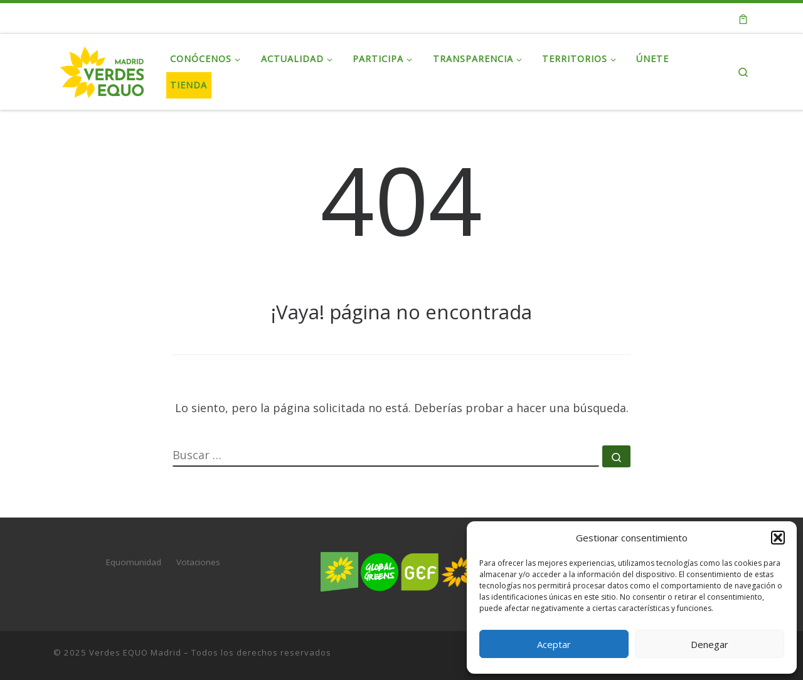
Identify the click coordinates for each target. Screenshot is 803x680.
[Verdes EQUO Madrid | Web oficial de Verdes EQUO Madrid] (102, 69)
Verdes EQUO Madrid (135, 652)
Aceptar (554, 644)
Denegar (709, 644)
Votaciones (198, 562)
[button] (778, 537)
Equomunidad (133, 562)
